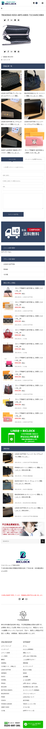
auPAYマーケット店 (28, 710)
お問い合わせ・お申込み (30, 683)
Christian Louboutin (6, 704)
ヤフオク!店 (26, 707)
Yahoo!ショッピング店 (29, 704)
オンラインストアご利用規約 (31, 690)
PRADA (3, 683)
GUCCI (3, 676)
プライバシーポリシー (29, 693)
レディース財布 (5, 652)
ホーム (25, 646)
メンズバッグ (5, 649)
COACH (3, 700)
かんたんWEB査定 (28, 649)
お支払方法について (28, 697)
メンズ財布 (4, 656)
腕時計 (3, 659)
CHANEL (3, 680)
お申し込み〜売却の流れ (30, 656)
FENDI (6, 269)
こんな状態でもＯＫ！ (29, 659)
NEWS (25, 673)
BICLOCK (10, 57)
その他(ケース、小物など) (8, 666)
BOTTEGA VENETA (6, 690)
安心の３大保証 (27, 670)
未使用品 (3, 663)
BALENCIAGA (5, 693)
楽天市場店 (26, 700)
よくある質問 (26, 680)
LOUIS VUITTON (9, 264)
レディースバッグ (6, 646)
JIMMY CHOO (5, 707)
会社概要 (25, 676)
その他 (6, 274)
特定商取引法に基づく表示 (30, 687)
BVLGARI (4, 687)
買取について (26, 652)
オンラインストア (28, 666)
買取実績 (25, 663)
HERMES (3, 673)
